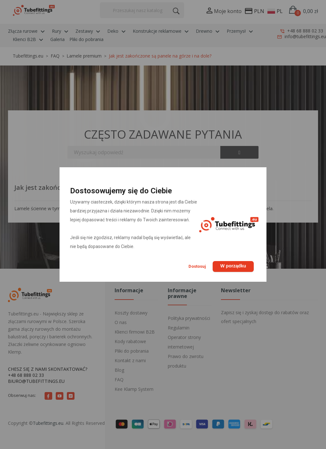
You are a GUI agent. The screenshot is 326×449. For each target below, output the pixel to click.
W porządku (232, 265)
